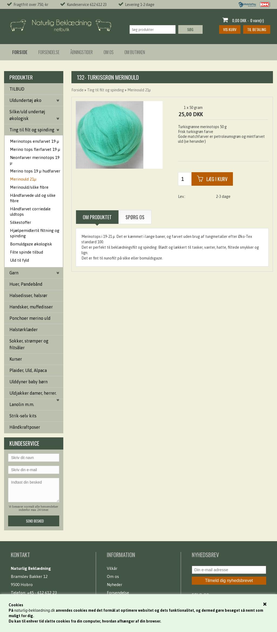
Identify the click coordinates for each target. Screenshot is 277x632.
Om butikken (134, 52)
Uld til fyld (19, 260)
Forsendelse (49, 52)
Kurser (15, 359)
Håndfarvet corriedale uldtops (30, 212)
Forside (77, 90)
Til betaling (256, 29)
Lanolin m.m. (21, 404)
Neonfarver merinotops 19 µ (35, 160)
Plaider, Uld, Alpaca (28, 370)
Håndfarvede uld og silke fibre (32, 198)
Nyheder (114, 584)
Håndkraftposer (24, 427)
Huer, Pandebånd (25, 284)
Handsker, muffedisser (31, 306)
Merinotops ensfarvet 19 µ (34, 141)
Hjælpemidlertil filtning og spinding (34, 233)
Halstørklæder (23, 329)
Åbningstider (81, 52)
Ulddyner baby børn (28, 381)
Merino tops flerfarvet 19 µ (35, 149)
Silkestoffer (20, 222)
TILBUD (16, 89)
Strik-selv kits (23, 415)
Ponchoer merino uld (30, 318)
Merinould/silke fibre (29, 187)
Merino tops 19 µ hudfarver (35, 171)
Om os (109, 52)
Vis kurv (229, 29)
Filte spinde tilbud (26, 252)
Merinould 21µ (23, 179)
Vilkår (112, 568)
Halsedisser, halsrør (28, 295)
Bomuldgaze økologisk (31, 244)
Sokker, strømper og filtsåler (28, 344)
